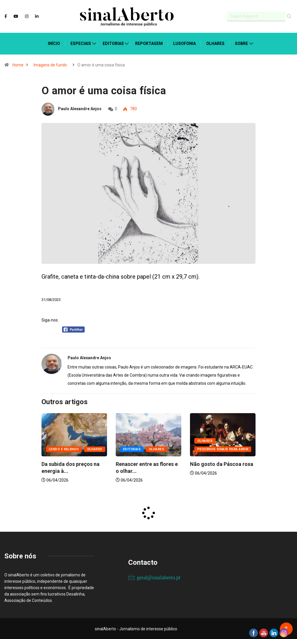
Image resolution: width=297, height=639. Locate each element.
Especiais (80, 43)
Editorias (113, 43)
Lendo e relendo (64, 449)
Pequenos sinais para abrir (222, 449)
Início (54, 43)
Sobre (241, 43)
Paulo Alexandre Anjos (80, 108)
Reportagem (149, 43)
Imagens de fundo (50, 64)
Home (17, 64)
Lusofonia (184, 43)
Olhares (215, 43)
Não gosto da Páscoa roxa (221, 463)
